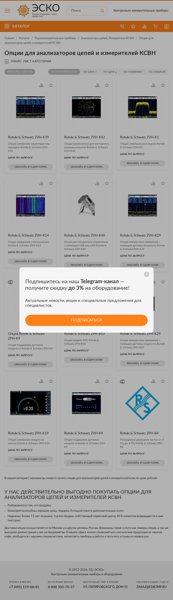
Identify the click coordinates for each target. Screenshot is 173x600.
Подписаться (86, 320)
